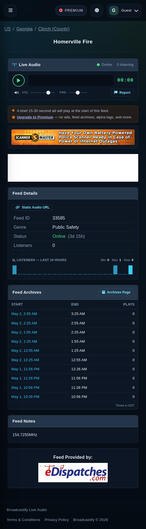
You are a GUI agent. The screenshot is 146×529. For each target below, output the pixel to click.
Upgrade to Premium (35, 117)
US (7, 29)
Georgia (24, 29)
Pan (63, 92)
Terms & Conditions (23, 520)
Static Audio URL (33, 207)
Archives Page (116, 292)
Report (122, 93)
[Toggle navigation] (10, 10)
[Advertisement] (73, 168)
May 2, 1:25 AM (24, 341)
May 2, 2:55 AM (24, 314)
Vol (25, 92)
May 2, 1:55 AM (24, 332)
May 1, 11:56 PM (25, 369)
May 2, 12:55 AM (25, 350)
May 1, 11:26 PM (25, 378)
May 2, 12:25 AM (25, 360)
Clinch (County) (54, 29)
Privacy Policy (57, 520)
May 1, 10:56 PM (25, 387)
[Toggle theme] (97, 10)
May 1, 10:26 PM (25, 397)
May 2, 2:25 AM (24, 323)
